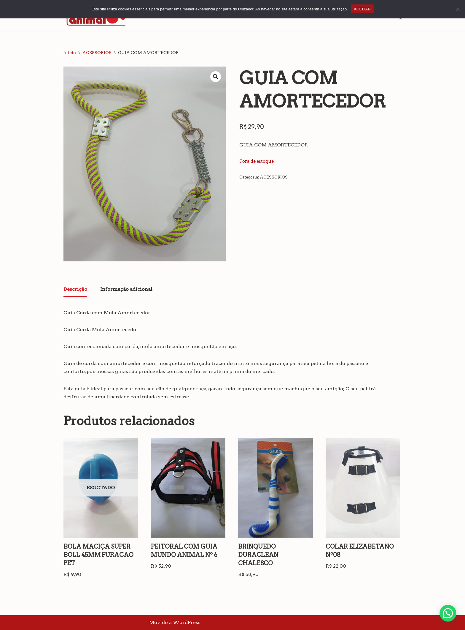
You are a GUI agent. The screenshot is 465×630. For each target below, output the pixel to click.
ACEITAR (362, 9)
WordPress (186, 622)
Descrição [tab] (75, 289)
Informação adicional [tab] (126, 289)
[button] (215, 76)
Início (69, 52)
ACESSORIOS (97, 52)
